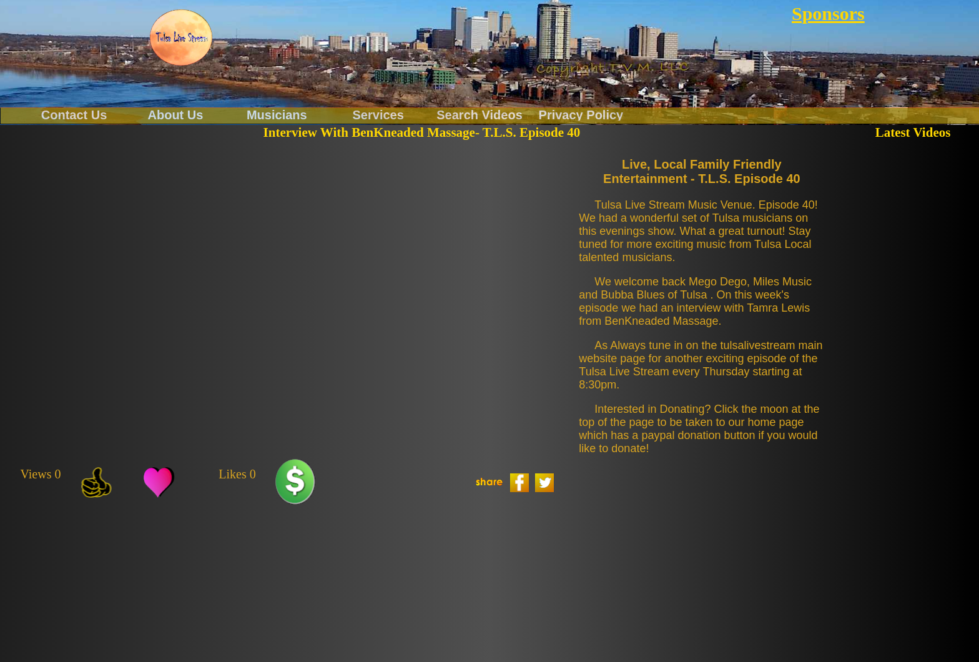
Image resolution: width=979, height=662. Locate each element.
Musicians (277, 114)
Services (378, 114)
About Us (176, 114)
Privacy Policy (581, 114)
